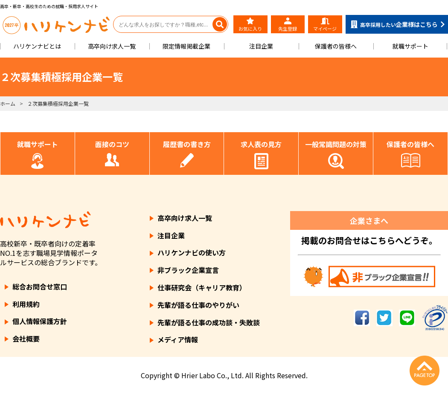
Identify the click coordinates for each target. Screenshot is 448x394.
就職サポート (410, 46)
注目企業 (261, 46)
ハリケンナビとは (37, 46)
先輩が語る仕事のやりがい (198, 305)
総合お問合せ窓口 (39, 286)
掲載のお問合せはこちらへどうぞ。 (369, 240)
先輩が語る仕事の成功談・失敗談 (208, 322)
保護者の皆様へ (336, 46)
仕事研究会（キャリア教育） (201, 287)
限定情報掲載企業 (186, 46)
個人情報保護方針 (39, 321)
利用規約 (26, 304)
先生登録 (287, 24)
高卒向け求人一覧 (112, 46)
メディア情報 (177, 339)
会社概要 (26, 338)
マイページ (325, 24)
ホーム (7, 103)
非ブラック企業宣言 (188, 270)
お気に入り (250, 24)
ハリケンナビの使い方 (191, 252)
